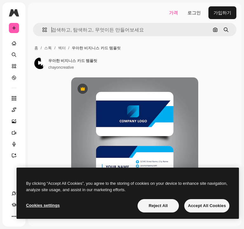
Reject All (158, 205)
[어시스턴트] (14, 155)
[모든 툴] (14, 98)
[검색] (14, 55)
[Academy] (14, 205)
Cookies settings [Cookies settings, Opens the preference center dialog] (43, 205)
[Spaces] (14, 110)
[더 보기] (14, 216)
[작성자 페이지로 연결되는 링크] (40, 63)
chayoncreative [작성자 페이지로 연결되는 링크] (61, 67)
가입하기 (222, 12)
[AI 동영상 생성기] (14, 133)
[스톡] (14, 66)
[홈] (14, 43)
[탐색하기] (14, 78)
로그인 (194, 12)
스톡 (48, 48)
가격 (173, 12)
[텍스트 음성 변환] (14, 144)
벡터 (62, 48)
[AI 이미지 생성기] (14, 121)
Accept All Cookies (207, 205)
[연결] (14, 193)
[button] (42, 29)
